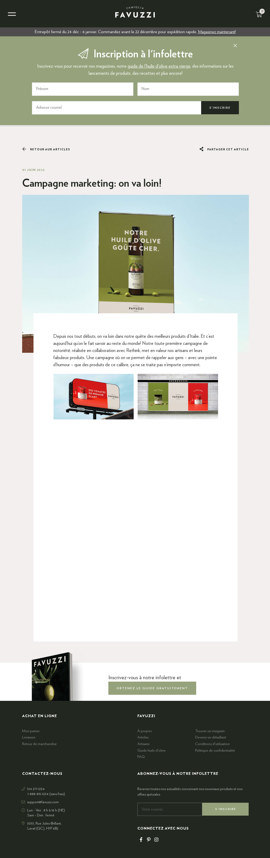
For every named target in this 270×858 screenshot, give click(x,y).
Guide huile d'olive (151, 750)
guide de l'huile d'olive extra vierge (159, 66)
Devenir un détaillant (210, 737)
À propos (144, 731)
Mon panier (31, 731)
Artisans (143, 744)
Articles (142, 737)
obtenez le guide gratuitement (152, 688)
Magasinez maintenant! (216, 32)
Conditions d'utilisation (212, 744)
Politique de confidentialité (215, 750)
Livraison (28, 737)
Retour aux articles (46, 149)
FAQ (141, 757)
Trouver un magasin (210, 731)
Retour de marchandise (39, 744)
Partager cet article (224, 149)
